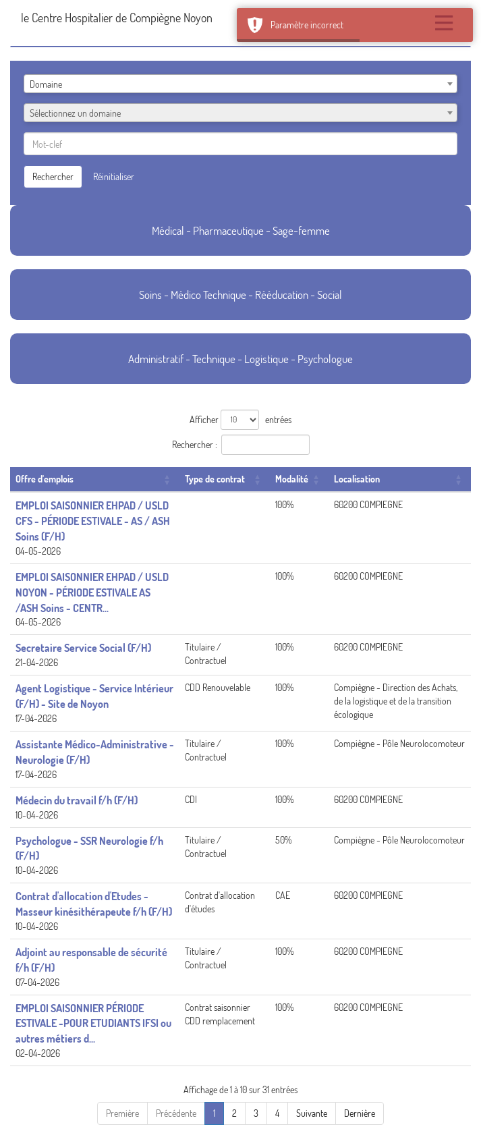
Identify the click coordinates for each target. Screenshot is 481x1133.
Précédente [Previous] (176, 1113)
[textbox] (240, 113)
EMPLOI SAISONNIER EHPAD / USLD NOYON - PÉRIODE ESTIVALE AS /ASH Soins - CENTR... (92, 592)
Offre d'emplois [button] (45, 479)
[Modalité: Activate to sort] (299, 479)
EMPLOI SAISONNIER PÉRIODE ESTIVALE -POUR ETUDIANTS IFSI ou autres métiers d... (93, 1023)
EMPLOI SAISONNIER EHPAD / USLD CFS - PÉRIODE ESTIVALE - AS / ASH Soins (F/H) (93, 521)
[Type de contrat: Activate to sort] (224, 479)
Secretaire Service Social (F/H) (83, 648)
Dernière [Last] (359, 1113)
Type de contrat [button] (215, 479)
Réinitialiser (113, 176)
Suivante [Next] (311, 1113)
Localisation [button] (357, 479)
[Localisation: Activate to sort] (400, 479)
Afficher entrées (240, 420)
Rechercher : (194, 444)
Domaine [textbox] (46, 84)
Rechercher (53, 176)
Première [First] (122, 1113)
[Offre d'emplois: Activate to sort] (94, 479)
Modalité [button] (291, 479)
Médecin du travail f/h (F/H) (77, 800)
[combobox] (240, 83)
